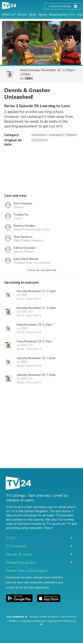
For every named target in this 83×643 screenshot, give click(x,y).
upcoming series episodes (24, 528)
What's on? (9, 15)
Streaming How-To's (62, 15)
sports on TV (61, 524)
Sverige (33, 616)
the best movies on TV (34, 524)
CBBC (28, 78)
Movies (22, 15)
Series (32, 15)
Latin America (69, 616)
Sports (43, 15)
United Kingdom (49, 616)
